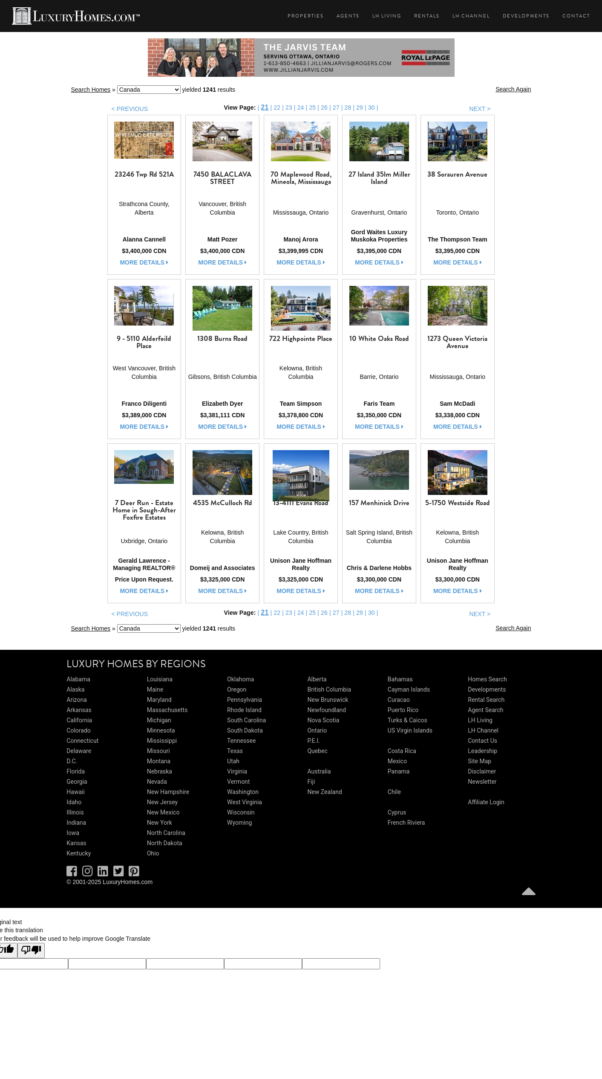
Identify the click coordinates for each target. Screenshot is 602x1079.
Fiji (311, 781)
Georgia (76, 781)
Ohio (153, 853)
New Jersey (162, 802)
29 (359, 107)
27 (336, 107)
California (79, 720)
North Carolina (166, 832)
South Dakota (245, 730)
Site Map (479, 761)
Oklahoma (240, 679)
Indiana (76, 822)
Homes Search (487, 679)
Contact (576, 16)
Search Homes (91, 89)
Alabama (78, 679)
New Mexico (163, 812)
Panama (399, 771)
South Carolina (246, 720)
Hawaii (75, 791)
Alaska (75, 689)
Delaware (78, 750)
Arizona (76, 699)
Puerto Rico (403, 710)
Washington (243, 791)
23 (288, 107)
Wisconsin (240, 812)
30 (371, 107)
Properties (306, 16)
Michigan (159, 720)
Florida (75, 771)
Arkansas (78, 710)
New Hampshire (168, 791)
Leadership (482, 750)
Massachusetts (167, 710)
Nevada (157, 781)
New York (159, 822)
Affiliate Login (486, 802)
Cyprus (397, 812)
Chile (394, 791)
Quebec (317, 750)
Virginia (237, 771)
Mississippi (162, 740)
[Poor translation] (31, 950)
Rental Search (486, 699)
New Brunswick (327, 699)
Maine (155, 689)
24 (300, 107)
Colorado (78, 730)
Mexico (397, 761)
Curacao (399, 699)
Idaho (73, 802)
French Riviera (406, 822)
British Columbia (329, 689)
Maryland (159, 699)
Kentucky (78, 853)
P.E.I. (313, 740)
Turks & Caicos (407, 720)
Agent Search (485, 710)
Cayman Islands (409, 689)
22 (277, 107)
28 (347, 107)
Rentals (427, 16)
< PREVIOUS (130, 108)
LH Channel (471, 16)
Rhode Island (244, 710)
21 (264, 107)
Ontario (317, 730)
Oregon (236, 689)
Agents (348, 16)
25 (312, 107)
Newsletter (482, 781)
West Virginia (244, 802)
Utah (233, 761)
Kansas (76, 843)
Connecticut (82, 740)
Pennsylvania (244, 699)
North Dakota (164, 843)
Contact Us (482, 740)
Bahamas (400, 679)
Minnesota (161, 730)
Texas (235, 750)
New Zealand (324, 791)
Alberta (316, 679)
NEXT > (479, 108)
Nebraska (159, 771)
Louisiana (160, 679)
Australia (319, 771)
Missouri (158, 750)
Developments (526, 16)
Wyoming (239, 822)
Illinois (75, 812)
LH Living (386, 16)
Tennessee (241, 740)
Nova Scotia (323, 720)
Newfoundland (326, 710)
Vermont (238, 781)
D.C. (71, 761)
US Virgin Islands (410, 730)
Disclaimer (482, 771)
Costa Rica (402, 750)
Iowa (72, 832)
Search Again (513, 89)
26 (324, 107)
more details (144, 262)
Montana (158, 761)
